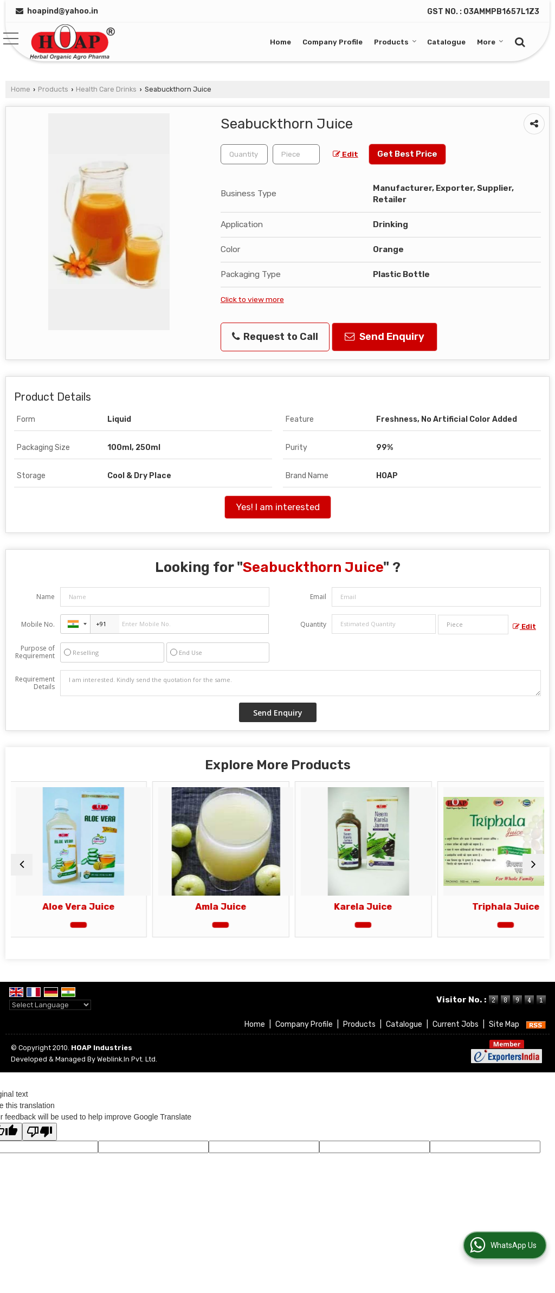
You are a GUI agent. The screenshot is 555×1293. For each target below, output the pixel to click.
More (490, 42)
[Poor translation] (39, 1132)
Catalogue (446, 42)
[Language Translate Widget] (50, 1005)
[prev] (22, 865)
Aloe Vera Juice (76, 906)
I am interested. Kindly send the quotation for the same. (300, 683)
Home (280, 42)
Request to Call (275, 337)
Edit (345, 154)
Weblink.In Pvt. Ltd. (127, 1059)
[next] (533, 865)
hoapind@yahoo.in (62, 11)
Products (395, 42)
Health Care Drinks (106, 89)
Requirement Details (35, 683)
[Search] (518, 41)
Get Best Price (407, 154)
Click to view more (252, 299)
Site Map (504, 1024)
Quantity (313, 624)
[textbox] (296, 154)
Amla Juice (210, 906)
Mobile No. (38, 624)
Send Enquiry (384, 337)
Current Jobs (456, 1024)
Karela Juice (345, 906)
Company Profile (332, 42)
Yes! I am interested (278, 506)
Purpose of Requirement (35, 652)
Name (45, 596)
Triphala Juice (479, 906)
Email (318, 596)
